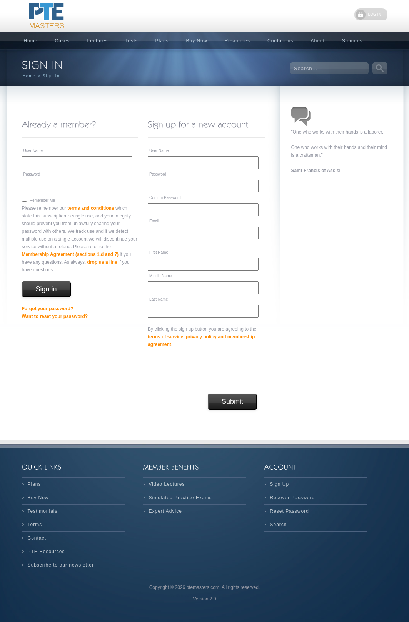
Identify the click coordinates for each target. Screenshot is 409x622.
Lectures (97, 40)
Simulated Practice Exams (180, 497)
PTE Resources (46, 551)
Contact (37, 538)
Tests (131, 40)
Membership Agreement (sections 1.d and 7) (70, 254)
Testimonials (43, 511)
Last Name (158, 299)
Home (31, 40)
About (317, 40)
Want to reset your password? (55, 316)
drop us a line (102, 262)
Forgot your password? (47, 308)
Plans (162, 40)
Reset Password (289, 511)
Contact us (280, 40)
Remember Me (42, 200)
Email (154, 221)
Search (278, 524)
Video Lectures (167, 484)
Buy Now (196, 40)
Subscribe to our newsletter (61, 565)
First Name (158, 252)
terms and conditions (90, 208)
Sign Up (279, 484)
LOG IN (374, 14)
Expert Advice (165, 511)
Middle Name (160, 276)
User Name (33, 151)
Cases (62, 40)
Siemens (352, 40)
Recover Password (292, 497)
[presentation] (206, 371)
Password (31, 174)
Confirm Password (165, 198)
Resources (237, 40)
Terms (35, 524)
